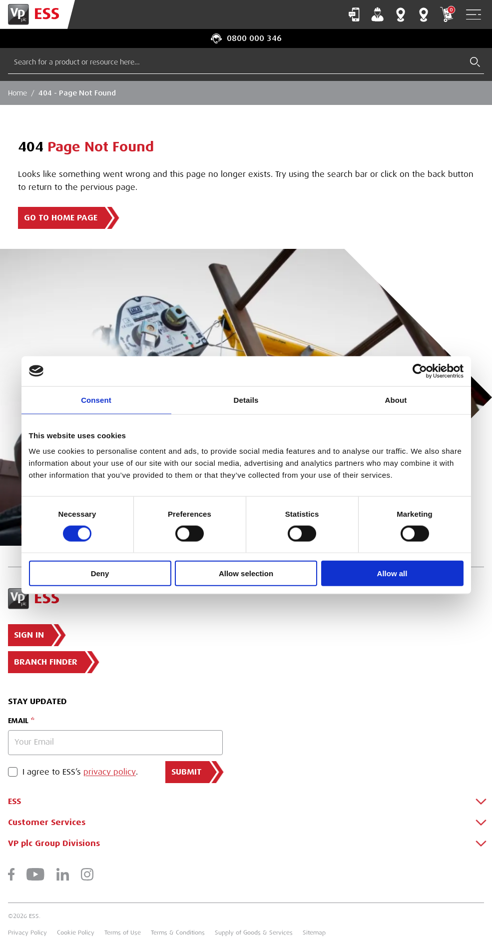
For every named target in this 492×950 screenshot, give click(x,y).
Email (18, 721)
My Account (377, 14)
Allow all (392, 573)
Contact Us (354, 14)
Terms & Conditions (178, 932)
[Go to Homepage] (37, 14)
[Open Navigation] (473, 14)
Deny (100, 573)
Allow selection (246, 573)
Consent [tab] (96, 399)
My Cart (446, 14)
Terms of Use (122, 932)
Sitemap (314, 932)
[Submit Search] (475, 62)
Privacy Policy (27, 932)
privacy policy (109, 772)
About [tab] (396, 399)
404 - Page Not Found (77, 93)
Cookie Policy (75, 932)
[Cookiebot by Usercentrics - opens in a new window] (420, 370)
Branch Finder (400, 14)
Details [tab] (246, 399)
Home (17, 93)
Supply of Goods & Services (254, 932)
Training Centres (423, 14)
